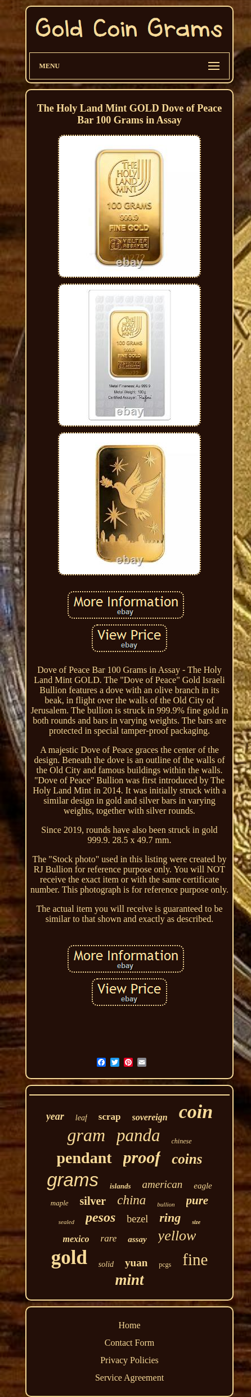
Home (129, 1325)
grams (72, 1179)
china (131, 1200)
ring (170, 1217)
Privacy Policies (129, 1360)
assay (137, 1239)
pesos (100, 1217)
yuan (136, 1263)
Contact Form (129, 1342)
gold (69, 1258)
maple (60, 1203)
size (196, 1222)
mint (129, 1279)
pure (197, 1200)
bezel (137, 1219)
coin (196, 1111)
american (162, 1184)
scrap (109, 1116)
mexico (76, 1239)
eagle (203, 1185)
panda (138, 1135)
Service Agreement (129, 1377)
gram (86, 1135)
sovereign (150, 1117)
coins (187, 1159)
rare (109, 1238)
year (55, 1116)
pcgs (165, 1265)
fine (195, 1259)
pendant (84, 1158)
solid (106, 1264)
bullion (165, 1204)
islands (120, 1186)
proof (142, 1157)
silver (93, 1201)
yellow (177, 1235)
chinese (182, 1141)
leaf (81, 1118)
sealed (66, 1221)
